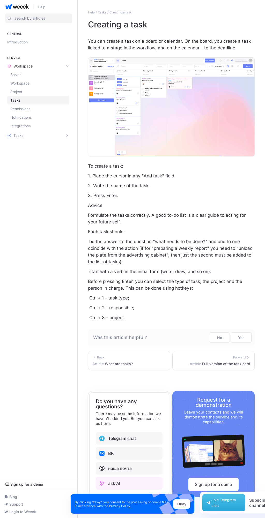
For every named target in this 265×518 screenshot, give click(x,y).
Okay (181, 504)
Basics (15, 74)
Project (16, 91)
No (219, 337)
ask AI (109, 483)
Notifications (21, 117)
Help (42, 7)
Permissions (20, 109)
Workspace (20, 83)
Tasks (15, 100)
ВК (106, 453)
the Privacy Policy (117, 506)
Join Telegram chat (220, 503)
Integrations (20, 126)
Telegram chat (117, 438)
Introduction (17, 42)
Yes (241, 337)
